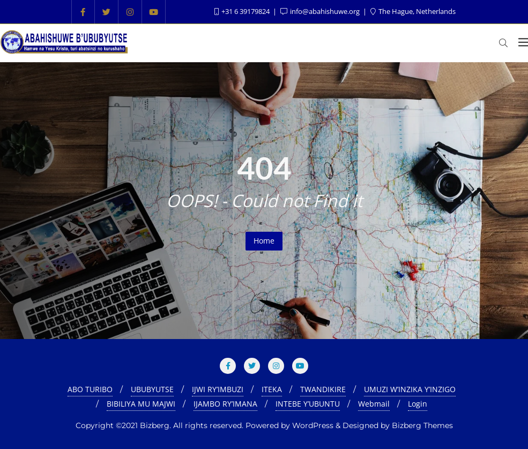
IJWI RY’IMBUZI (217, 389)
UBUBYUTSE (152, 389)
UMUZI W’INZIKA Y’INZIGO (410, 389)
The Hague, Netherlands (413, 11)
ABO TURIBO (90, 389)
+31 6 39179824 (242, 11)
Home (264, 240)
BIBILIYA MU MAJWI (141, 404)
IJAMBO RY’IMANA (225, 404)
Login (417, 404)
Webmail (374, 404)
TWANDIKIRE (323, 389)
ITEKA (272, 389)
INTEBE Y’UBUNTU (308, 404)
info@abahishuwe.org (320, 11)
